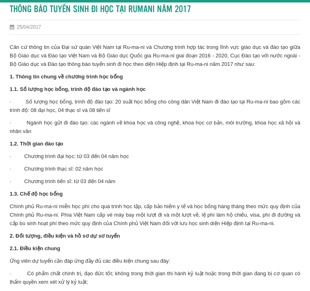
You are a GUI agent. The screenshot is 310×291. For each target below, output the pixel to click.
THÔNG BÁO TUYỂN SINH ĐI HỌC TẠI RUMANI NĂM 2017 (100, 9)
